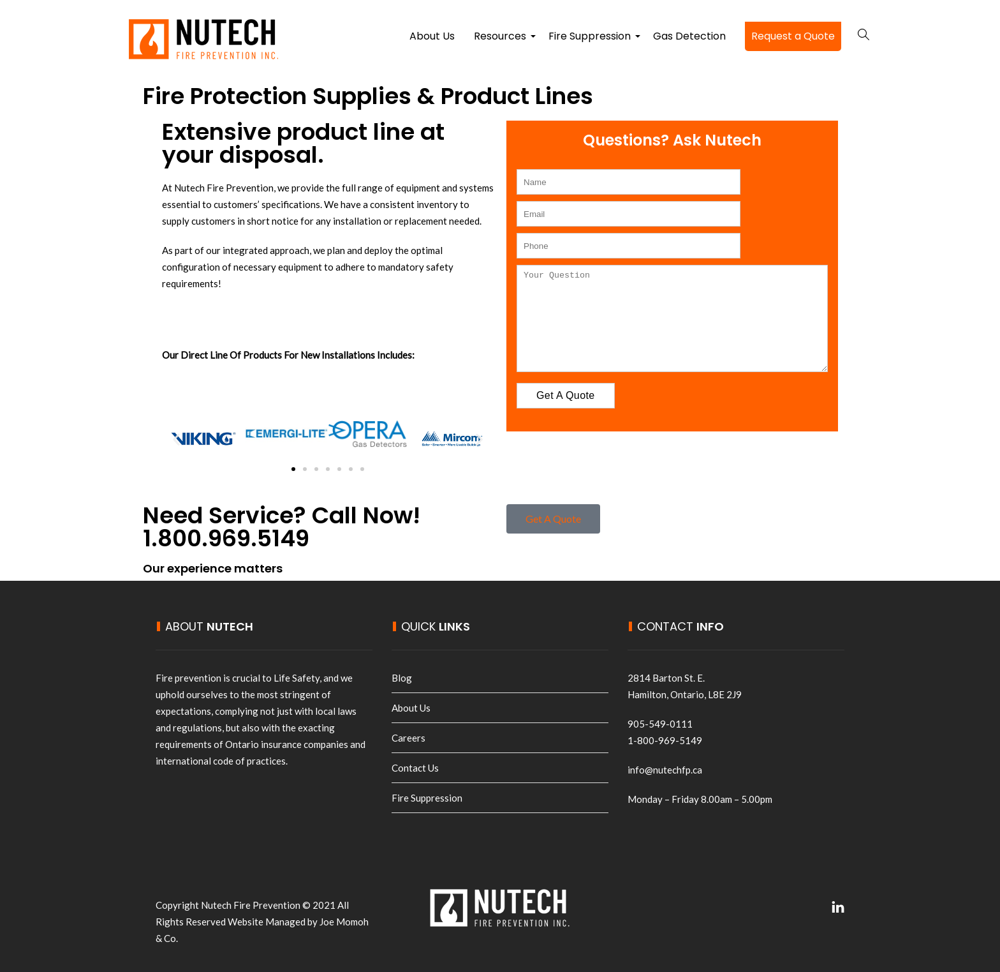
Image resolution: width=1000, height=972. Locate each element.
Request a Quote (793, 36)
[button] (176, 439)
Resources (501, 40)
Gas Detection (689, 36)
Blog (402, 678)
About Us (432, 36)
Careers (408, 738)
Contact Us (415, 768)
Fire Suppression (591, 40)
